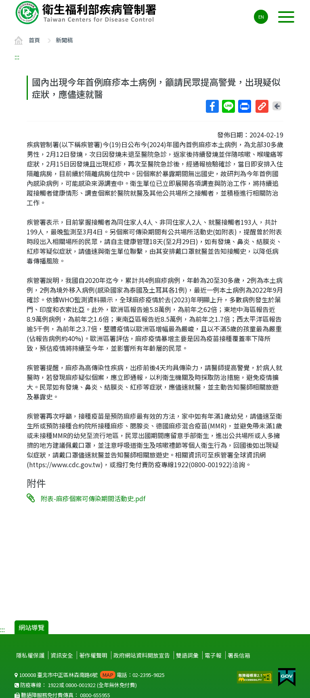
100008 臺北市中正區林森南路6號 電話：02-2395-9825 (90, 675)
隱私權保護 (30, 655)
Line (228, 106)
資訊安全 (61, 655)
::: (17, 56)
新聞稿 (64, 40)
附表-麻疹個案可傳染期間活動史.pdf (93, 498)
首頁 (34, 40)
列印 (244, 106)
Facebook (212, 106)
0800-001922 (80, 685)
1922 (53, 685)
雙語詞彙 (187, 655)
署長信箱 (239, 655)
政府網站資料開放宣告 (141, 655)
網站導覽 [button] (31, 627)
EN (261, 16)
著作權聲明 (93, 655)
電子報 (213, 655)
